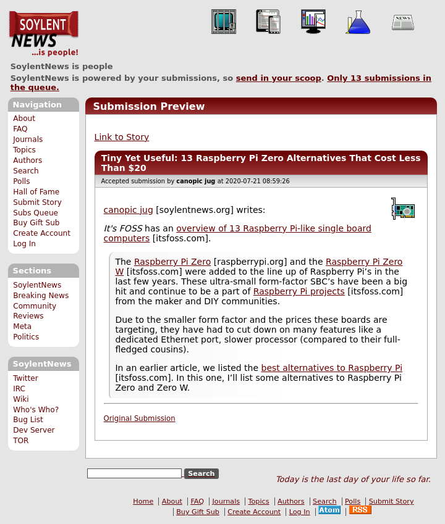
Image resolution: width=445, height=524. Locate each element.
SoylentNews (43, 34)
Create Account (41, 233)
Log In (24, 243)
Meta (22, 326)
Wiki (20, 399)
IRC (19, 389)
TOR (20, 440)
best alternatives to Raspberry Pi (332, 368)
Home (143, 501)
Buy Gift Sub (36, 222)
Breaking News (41, 295)
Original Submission (140, 418)
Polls (21, 181)
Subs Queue (35, 213)
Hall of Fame (36, 192)
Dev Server (33, 430)
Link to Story (122, 137)
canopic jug (128, 210)
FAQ (20, 129)
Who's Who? (36, 409)
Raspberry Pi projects (299, 291)
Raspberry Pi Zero (172, 262)
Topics (24, 150)
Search (26, 171)
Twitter (25, 378)
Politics (26, 337)
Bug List (28, 419)
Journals (28, 139)
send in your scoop (278, 78)
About (24, 118)
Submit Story (37, 202)
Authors (27, 160)
